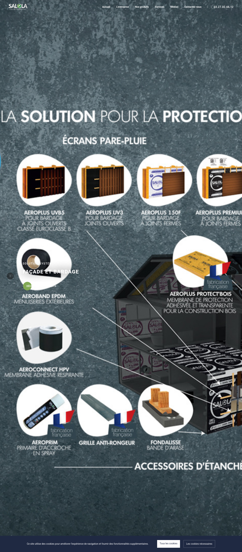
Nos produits (142, 6)
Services (159, 6)
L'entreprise (122, 6)
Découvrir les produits (39, 286)
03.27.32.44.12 (222, 7)
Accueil (106, 6)
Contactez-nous (193, 6)
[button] (231, 276)
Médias (174, 6)
